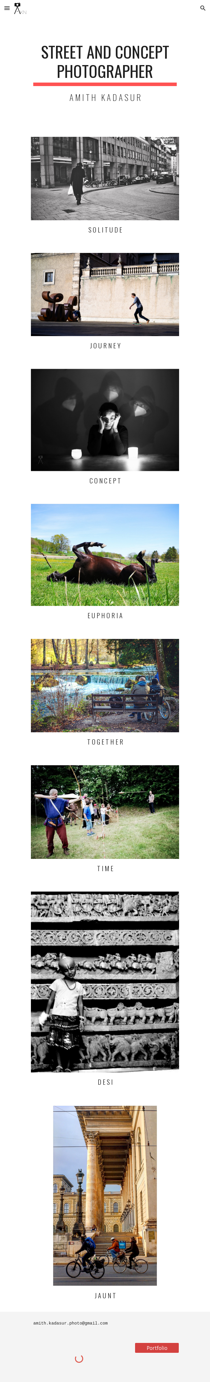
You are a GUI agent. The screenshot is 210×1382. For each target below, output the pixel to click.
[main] (105, 73)
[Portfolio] (156, 1347)
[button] (7, 8)
